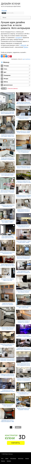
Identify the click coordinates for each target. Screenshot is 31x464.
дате (24, 59)
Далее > (18, 427)
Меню (4, 17)
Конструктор (20, 458)
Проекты (27, 458)
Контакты (9, 461)
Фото (2, 458)
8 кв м (3, 88)
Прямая (25, 47)
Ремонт (6, 458)
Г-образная (22, 45)
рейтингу (28, 59)
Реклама (4, 10)
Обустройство (13, 458)
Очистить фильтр (13, 88)
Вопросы (3, 461)
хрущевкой (18, 37)
